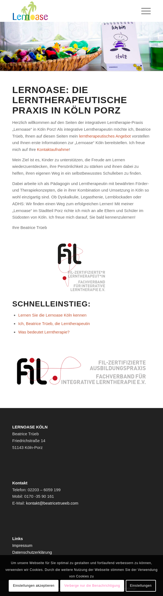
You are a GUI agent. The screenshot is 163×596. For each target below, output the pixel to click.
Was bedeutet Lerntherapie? (44, 332)
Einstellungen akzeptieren (33, 586)
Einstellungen (141, 586)
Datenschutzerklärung (32, 552)
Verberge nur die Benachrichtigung (92, 586)
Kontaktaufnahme (53, 149)
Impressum (22, 545)
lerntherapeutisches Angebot (105, 136)
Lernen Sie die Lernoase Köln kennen (52, 315)
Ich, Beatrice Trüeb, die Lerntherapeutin (54, 323)
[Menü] (143, 11)
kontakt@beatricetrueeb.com (52, 503)
